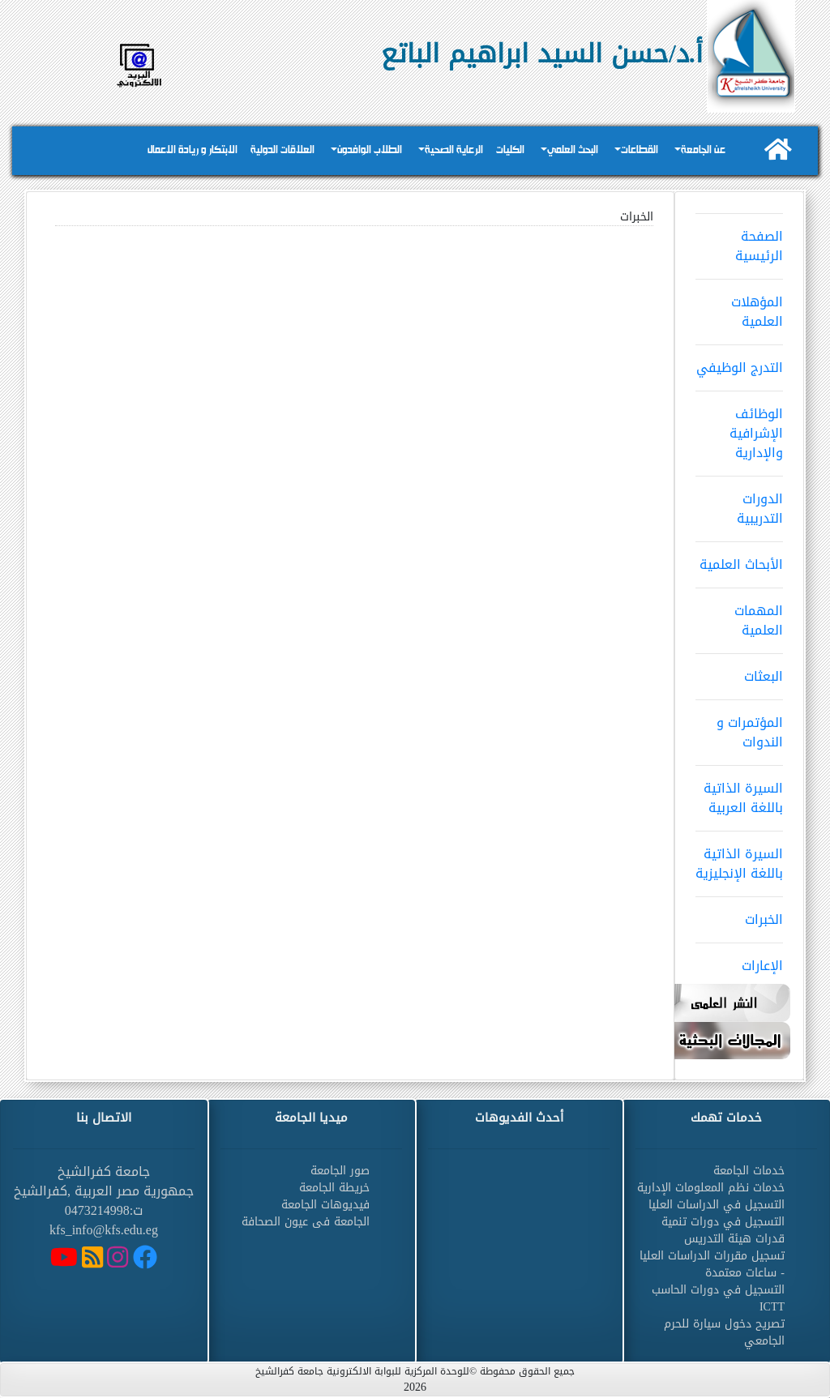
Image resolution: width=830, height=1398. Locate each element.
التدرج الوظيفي (739, 362)
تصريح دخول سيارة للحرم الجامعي (724, 1332)
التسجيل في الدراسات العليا (716, 1205)
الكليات (510, 150)
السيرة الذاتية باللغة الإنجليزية (739, 858)
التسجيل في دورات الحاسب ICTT (718, 1298)
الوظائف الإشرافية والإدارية (739, 428)
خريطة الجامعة (334, 1188)
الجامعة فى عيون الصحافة (306, 1222)
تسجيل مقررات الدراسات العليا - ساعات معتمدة (712, 1264)
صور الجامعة (340, 1171)
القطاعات (639, 150)
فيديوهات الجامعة (325, 1205)
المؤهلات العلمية (739, 306)
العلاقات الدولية (282, 150)
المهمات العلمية (739, 615)
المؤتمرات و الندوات (739, 727)
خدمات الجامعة (749, 1171)
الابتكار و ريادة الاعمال (192, 150)
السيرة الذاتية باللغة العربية (739, 792)
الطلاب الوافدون (369, 150)
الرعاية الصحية (454, 150)
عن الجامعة (703, 150)
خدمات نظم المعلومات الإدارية (711, 1188)
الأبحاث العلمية (739, 559)
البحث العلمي (572, 150)
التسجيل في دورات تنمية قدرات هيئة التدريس (723, 1230)
